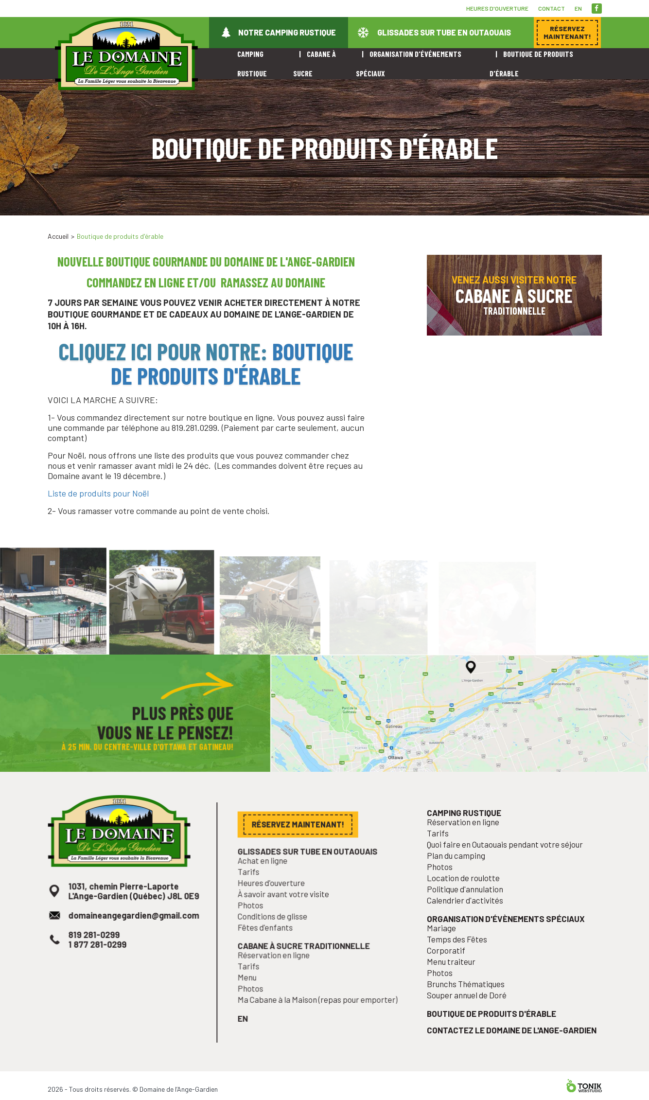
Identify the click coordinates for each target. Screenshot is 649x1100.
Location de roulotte (468, 904)
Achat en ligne (268, 886)
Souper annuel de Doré (471, 1010)
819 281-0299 (97, 956)
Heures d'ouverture (497, 8)
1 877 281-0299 (100, 965)
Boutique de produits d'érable (232, 363)
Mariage (448, 949)
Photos (257, 926)
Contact (551, 8)
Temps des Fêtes (462, 960)
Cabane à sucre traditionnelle (305, 963)
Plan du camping (461, 884)
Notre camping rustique (287, 32)
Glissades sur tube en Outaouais (444, 32)
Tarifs (255, 896)
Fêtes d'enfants (271, 946)
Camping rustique (468, 845)
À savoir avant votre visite (287, 916)
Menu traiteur (457, 980)
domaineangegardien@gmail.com (133, 938)
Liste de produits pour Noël (98, 493)
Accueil (58, 236)
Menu (254, 992)
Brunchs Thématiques (470, 1000)
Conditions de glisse (277, 936)
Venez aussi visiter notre (514, 295)
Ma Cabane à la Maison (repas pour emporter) (318, 1012)
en (578, 8)
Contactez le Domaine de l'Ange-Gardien (511, 1042)
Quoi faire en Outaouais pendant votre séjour (505, 874)
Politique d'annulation (469, 914)
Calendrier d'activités (469, 925)
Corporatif (452, 970)
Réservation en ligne (278, 971)
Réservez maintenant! (529, 220)
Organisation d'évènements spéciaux (506, 941)
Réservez (567, 32)
